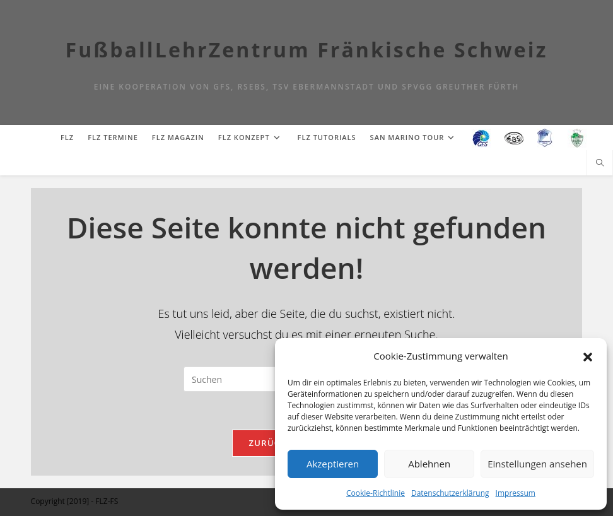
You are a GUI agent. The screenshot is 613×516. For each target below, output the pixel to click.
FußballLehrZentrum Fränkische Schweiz (307, 49)
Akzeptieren (332, 463)
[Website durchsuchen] (600, 163)
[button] (587, 355)
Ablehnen (429, 463)
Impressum (515, 493)
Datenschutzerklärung (450, 493)
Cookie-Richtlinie (375, 493)
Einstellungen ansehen (537, 463)
